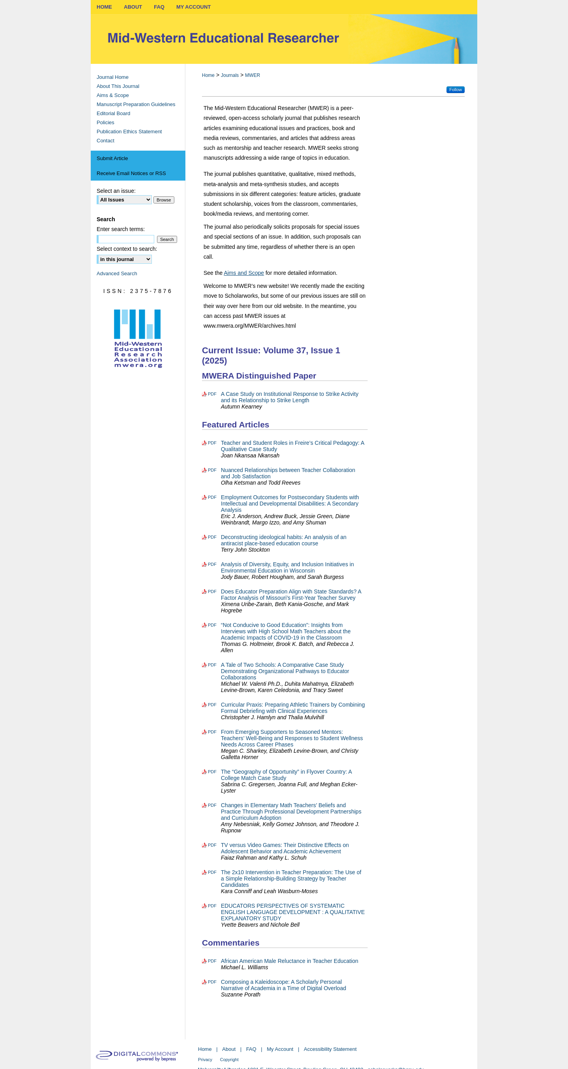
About (228, 1049)
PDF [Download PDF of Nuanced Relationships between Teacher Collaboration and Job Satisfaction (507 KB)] (212, 470)
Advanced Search (117, 273)
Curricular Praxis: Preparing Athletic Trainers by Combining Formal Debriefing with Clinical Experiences (293, 707)
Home (208, 75)
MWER (252, 75)
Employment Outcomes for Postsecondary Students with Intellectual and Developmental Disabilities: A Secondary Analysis (290, 503)
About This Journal (118, 86)
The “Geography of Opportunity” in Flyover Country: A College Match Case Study (286, 775)
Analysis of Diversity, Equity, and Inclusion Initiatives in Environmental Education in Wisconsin (287, 567)
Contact (105, 141)
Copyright (229, 1059)
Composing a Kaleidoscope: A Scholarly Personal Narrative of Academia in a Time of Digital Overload (283, 985)
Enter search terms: (121, 229)
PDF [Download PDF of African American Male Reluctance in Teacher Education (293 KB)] (212, 961)
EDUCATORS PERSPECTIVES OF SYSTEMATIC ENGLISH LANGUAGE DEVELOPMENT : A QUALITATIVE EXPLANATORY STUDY (293, 912)
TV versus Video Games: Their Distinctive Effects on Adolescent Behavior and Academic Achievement (285, 848)
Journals (230, 75)
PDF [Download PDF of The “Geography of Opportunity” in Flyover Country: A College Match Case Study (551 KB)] (212, 771)
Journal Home (113, 77)
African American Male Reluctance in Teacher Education (289, 961)
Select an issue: (116, 191)
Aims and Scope (244, 273)
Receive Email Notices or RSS (131, 173)
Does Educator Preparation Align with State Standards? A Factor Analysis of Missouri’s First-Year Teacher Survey (291, 594)
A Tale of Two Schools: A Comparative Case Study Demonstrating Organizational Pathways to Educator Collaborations (285, 671)
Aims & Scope (113, 95)
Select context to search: (127, 249)
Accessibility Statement (330, 1049)
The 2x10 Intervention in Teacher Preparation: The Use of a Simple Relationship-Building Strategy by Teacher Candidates (291, 878)
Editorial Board (113, 113)
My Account (280, 1049)
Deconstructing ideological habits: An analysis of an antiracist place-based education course (283, 540)
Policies (105, 122)
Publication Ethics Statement (129, 131)
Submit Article (112, 158)
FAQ (251, 1049)
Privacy (205, 1059)
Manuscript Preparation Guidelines (136, 104)
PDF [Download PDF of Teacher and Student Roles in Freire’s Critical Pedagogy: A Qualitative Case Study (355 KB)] (212, 442)
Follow (455, 89)
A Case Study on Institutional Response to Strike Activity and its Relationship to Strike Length (290, 397)
